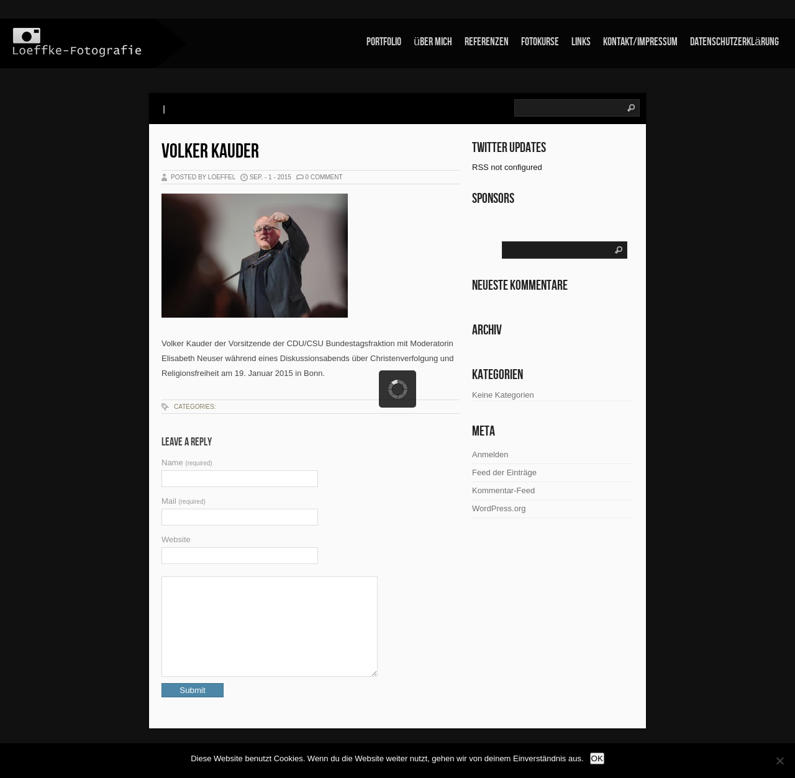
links (581, 41)
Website (176, 539)
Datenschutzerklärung (734, 41)
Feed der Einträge (504, 472)
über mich (433, 41)
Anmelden (490, 454)
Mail (183, 501)
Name (186, 462)
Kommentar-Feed (503, 490)
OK (597, 758)
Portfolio (383, 41)
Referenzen (487, 41)
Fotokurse (540, 41)
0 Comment (324, 177)
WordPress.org (498, 508)
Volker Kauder (210, 152)
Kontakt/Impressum (640, 41)
